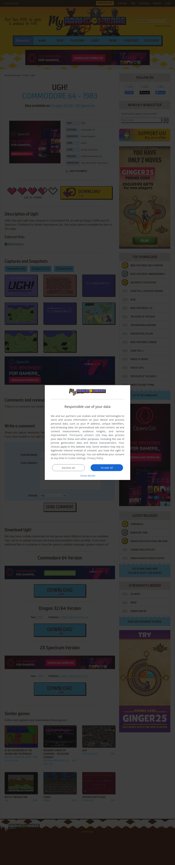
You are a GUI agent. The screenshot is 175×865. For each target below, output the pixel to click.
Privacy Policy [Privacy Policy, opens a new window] (95, 458)
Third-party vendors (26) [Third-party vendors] (84, 435)
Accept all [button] (107, 467)
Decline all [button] (68, 467)
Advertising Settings (73, 454)
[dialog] (87, 432)
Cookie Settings (77, 458)
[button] (87, 475)
